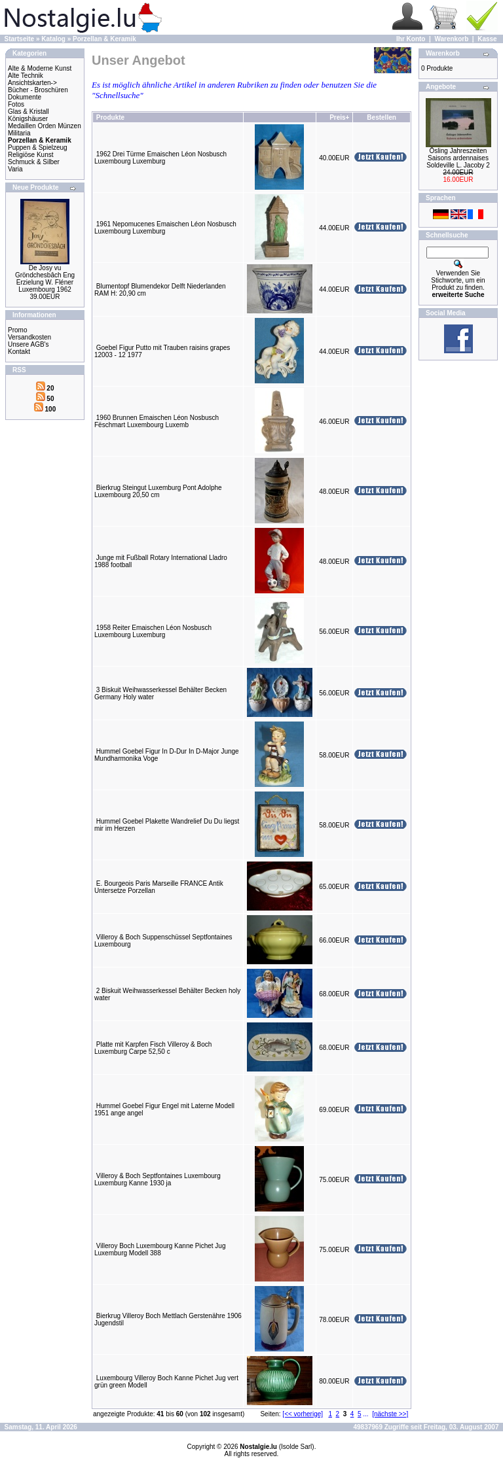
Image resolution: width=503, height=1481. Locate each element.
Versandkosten (29, 337)
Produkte (110, 117)
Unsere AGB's (28, 344)
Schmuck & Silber (34, 162)
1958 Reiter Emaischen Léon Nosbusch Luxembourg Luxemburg (153, 631)
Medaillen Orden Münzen (44, 126)
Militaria (19, 133)
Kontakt (19, 351)
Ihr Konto (410, 39)
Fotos (16, 104)
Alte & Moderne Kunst (39, 68)
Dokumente (24, 97)
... (365, 1414)
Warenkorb (451, 39)
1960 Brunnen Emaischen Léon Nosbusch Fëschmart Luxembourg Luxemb (156, 421)
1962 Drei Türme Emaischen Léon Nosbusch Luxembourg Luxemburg (160, 157)
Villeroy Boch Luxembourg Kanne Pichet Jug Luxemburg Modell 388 (160, 1249)
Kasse (486, 39)
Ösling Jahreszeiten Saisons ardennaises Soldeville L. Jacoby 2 (458, 158)
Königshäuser (28, 118)
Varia (15, 169)
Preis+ (339, 117)
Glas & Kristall (28, 111)
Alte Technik (25, 75)
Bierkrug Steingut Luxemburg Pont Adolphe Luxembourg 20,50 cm (158, 491)
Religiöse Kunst (30, 154)
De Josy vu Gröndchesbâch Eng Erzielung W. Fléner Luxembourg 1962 (45, 278)
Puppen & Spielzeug (37, 147)
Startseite (20, 39)
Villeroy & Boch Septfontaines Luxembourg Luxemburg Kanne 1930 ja (157, 1179)
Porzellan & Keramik (104, 39)
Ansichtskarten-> (32, 82)
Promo (17, 330)
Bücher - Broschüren (38, 90)
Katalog (53, 39)
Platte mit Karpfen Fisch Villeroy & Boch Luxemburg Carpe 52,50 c (153, 1048)
